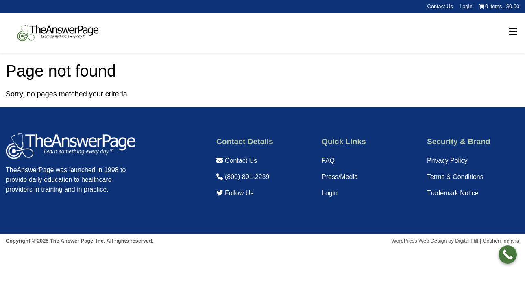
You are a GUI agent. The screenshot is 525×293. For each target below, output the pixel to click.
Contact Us (440, 6)
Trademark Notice (453, 193)
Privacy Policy (447, 160)
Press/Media (340, 176)
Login (466, 6)
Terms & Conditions (455, 176)
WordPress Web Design (419, 241)
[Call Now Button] (508, 254)
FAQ (328, 160)
